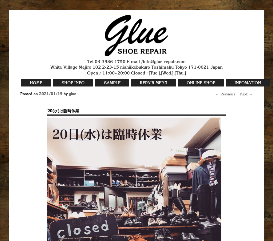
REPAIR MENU (153, 83)
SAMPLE (112, 83)
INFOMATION (248, 83)
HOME (36, 83)
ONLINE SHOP (201, 83)
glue (72, 94)
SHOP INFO (73, 83)
